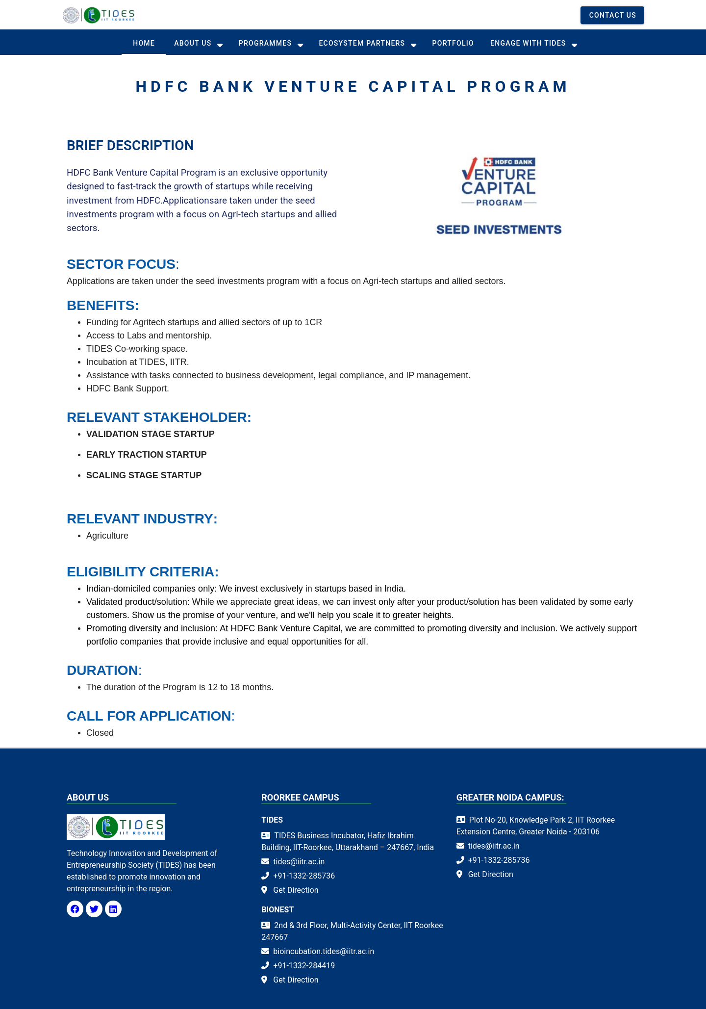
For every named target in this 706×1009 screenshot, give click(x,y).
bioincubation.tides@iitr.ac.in (323, 951)
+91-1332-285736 (304, 875)
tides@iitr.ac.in (299, 861)
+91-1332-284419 (304, 965)
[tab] (144, 43)
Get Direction (295, 890)
